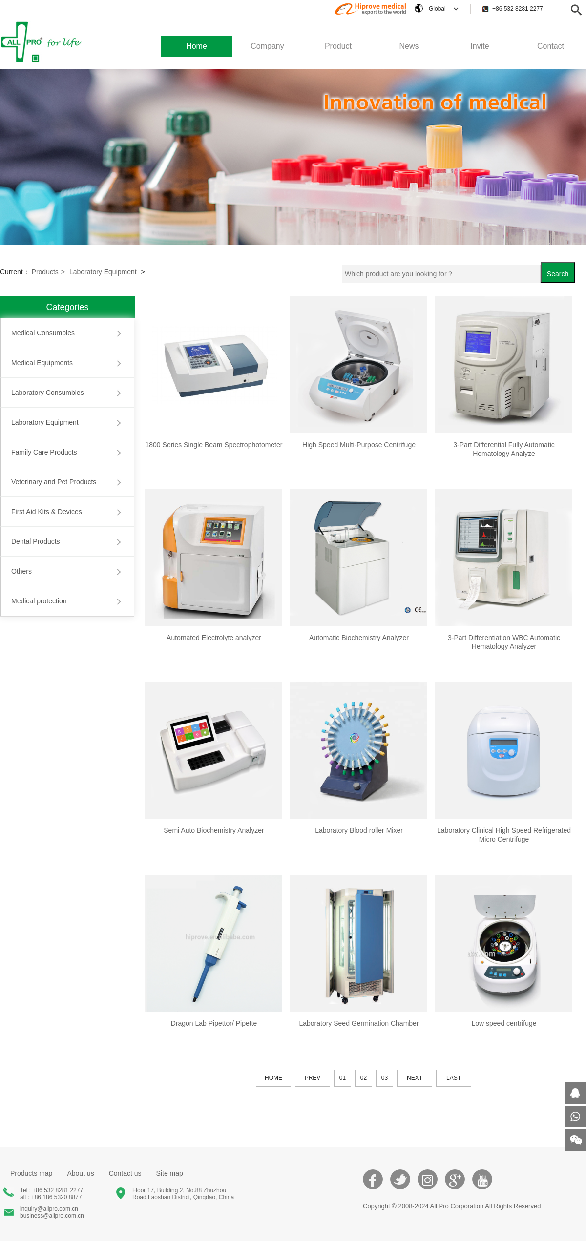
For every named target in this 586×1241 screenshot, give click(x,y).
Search (557, 274)
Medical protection (39, 601)
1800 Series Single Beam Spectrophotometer (214, 445)
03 (384, 1078)
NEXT (414, 1078)
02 (363, 1078)
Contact (550, 46)
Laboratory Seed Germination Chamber (359, 1023)
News (409, 46)
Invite (479, 46)
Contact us (125, 1173)
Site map (169, 1173)
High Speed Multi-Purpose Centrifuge (359, 445)
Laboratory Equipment (103, 272)
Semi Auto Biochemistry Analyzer (214, 830)
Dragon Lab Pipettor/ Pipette (214, 1023)
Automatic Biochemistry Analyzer (359, 637)
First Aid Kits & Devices (46, 512)
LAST (453, 1078)
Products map (31, 1173)
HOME (273, 1078)
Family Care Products (44, 452)
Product (338, 46)
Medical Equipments (42, 363)
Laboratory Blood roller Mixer (359, 830)
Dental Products (35, 541)
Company (267, 46)
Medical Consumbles (43, 333)
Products (48, 272)
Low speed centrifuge (503, 1023)
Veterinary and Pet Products (53, 482)
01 (342, 1078)
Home (196, 46)
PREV (313, 1078)
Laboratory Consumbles (47, 392)
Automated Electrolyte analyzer (214, 637)
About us (80, 1173)
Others (21, 571)
